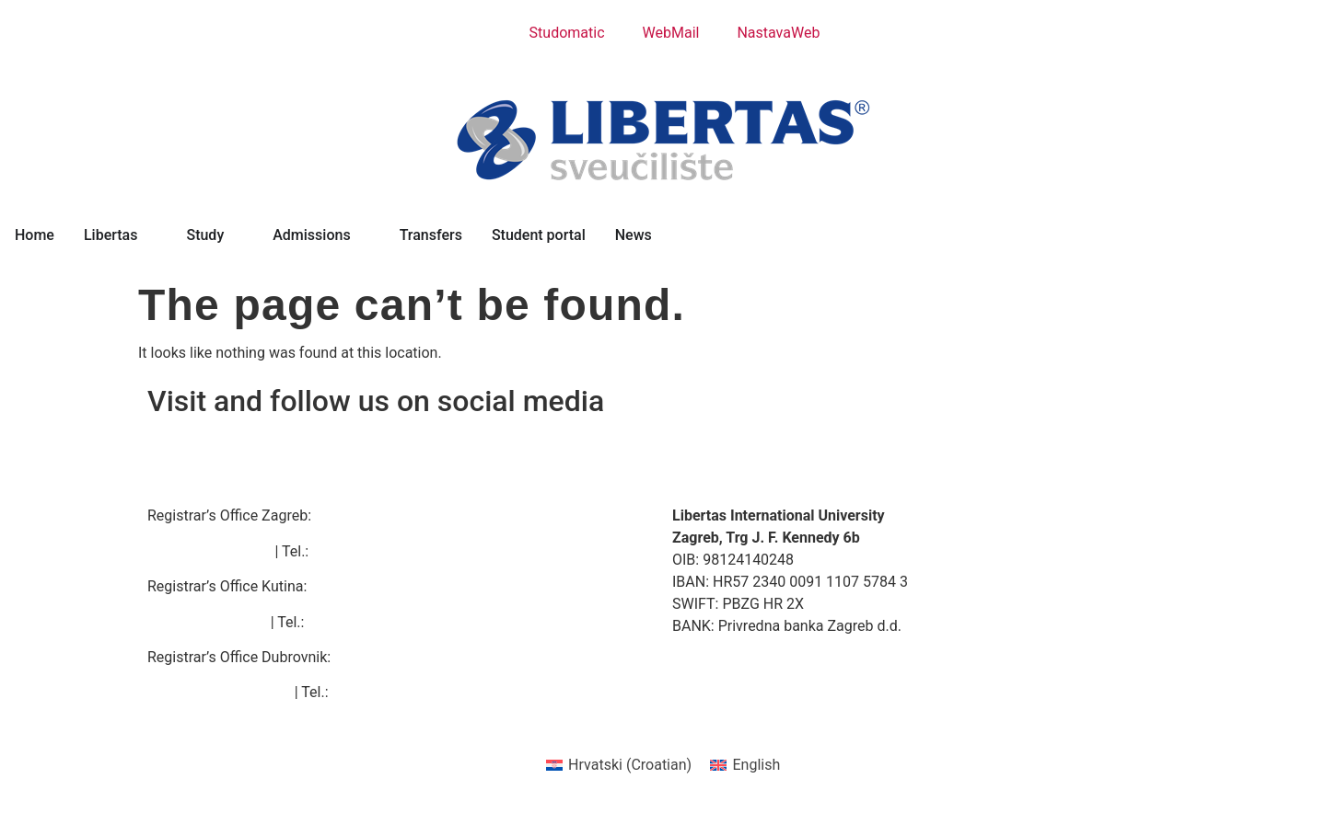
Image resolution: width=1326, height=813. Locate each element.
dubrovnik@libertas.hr (219, 692)
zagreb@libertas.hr (209, 551)
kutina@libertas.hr (207, 622)
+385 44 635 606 (363, 622)
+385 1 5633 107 (367, 551)
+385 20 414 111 (387, 692)
